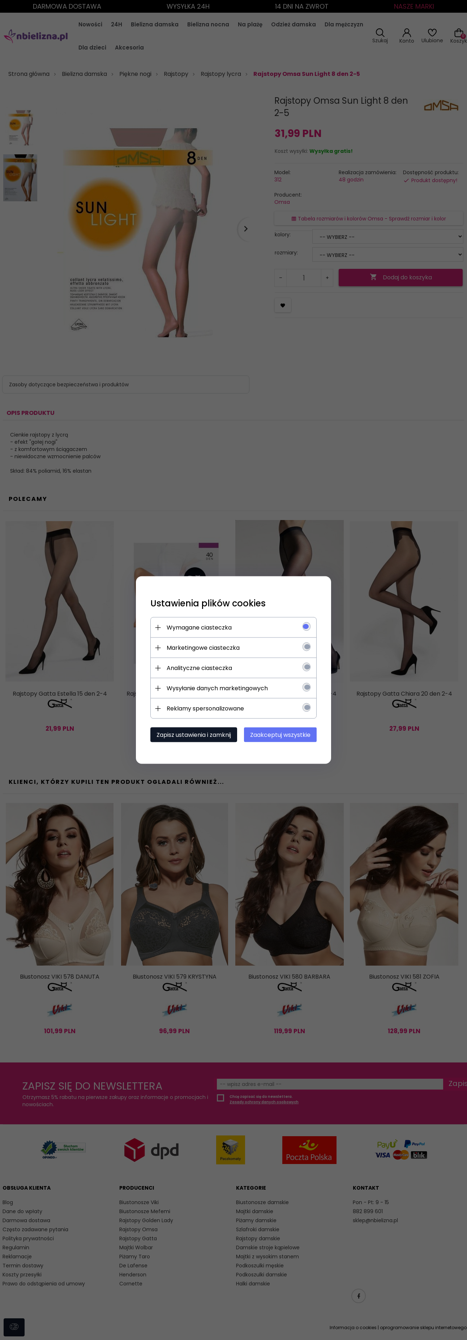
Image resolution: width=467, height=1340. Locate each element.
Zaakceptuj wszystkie (280, 735)
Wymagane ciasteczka (199, 627)
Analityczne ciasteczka (199, 668)
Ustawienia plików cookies (208, 603)
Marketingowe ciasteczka (203, 648)
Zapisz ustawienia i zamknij (194, 735)
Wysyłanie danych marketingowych (217, 688)
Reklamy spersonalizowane (205, 708)
